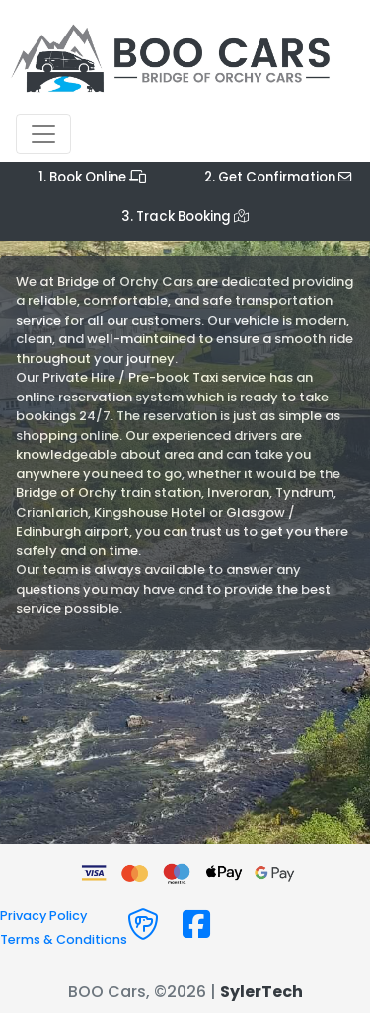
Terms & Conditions (63, 939)
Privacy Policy (43, 915)
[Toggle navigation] (43, 134)
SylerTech (261, 991)
